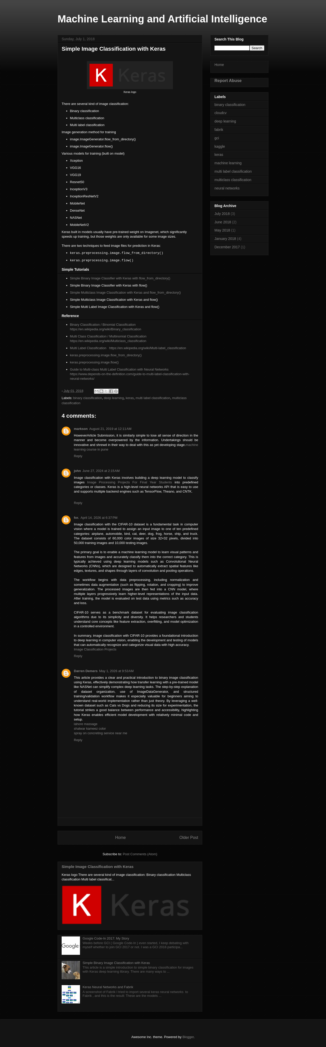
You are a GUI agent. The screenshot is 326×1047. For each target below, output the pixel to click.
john (77, 471)
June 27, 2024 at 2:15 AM (100, 471)
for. (76, 518)
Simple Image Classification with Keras (97, 866)
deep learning (114, 398)
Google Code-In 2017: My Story (106, 938)
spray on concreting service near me (100, 733)
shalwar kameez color (90, 728)
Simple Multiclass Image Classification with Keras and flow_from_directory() (125, 292)
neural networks (227, 188)
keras (130, 398)
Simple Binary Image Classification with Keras (116, 963)
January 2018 (225, 239)
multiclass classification (232, 180)
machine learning (228, 163)
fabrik (218, 130)
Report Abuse (228, 80)
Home (120, 837)
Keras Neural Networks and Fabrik (108, 987)
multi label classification (153, 398)
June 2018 (222, 222)
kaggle (219, 146)
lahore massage (86, 724)
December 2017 (227, 247)
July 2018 (222, 214)
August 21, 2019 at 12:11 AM (110, 429)
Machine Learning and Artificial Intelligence (162, 18)
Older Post (188, 837)
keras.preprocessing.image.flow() (94, 362)
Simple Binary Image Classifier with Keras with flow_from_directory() (120, 278)
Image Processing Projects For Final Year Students (129, 482)
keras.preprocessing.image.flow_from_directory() (106, 355)
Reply (78, 456)
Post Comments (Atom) (140, 854)
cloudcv (220, 113)
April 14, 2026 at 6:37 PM (98, 518)
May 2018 (222, 230)
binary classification (87, 398)
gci (216, 138)
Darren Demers (86, 671)
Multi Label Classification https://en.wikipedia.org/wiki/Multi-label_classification (128, 348)
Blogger (188, 1037)
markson (81, 429)
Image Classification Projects (95, 649)
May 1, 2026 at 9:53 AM (116, 671)
